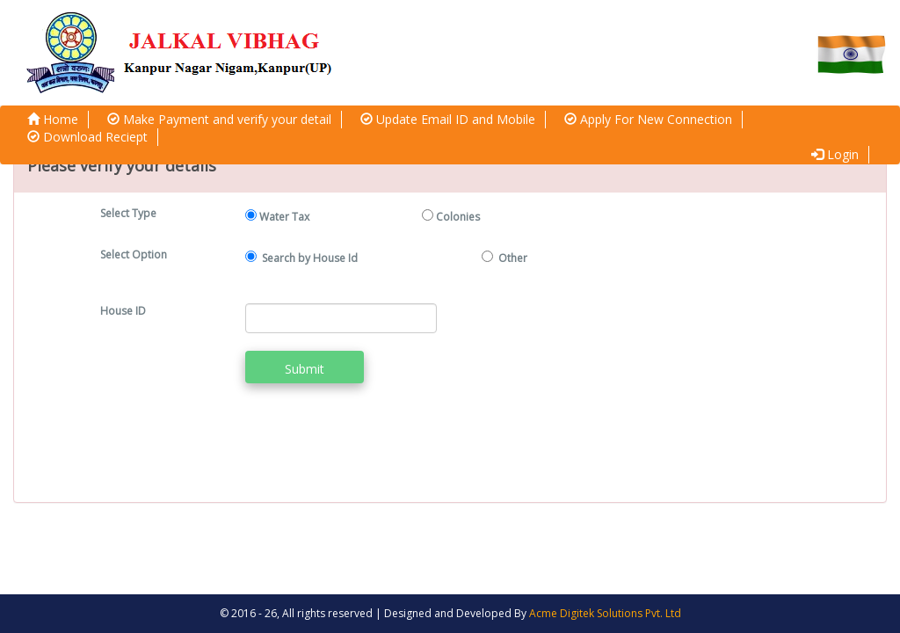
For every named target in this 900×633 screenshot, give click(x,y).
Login (835, 154)
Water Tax (284, 216)
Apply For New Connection (648, 119)
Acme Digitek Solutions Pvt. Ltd (605, 613)
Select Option (133, 254)
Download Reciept (87, 136)
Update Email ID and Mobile (447, 119)
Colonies (458, 216)
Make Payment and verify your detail (219, 119)
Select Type (128, 213)
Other (513, 258)
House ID (123, 310)
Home (52, 119)
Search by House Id (311, 258)
